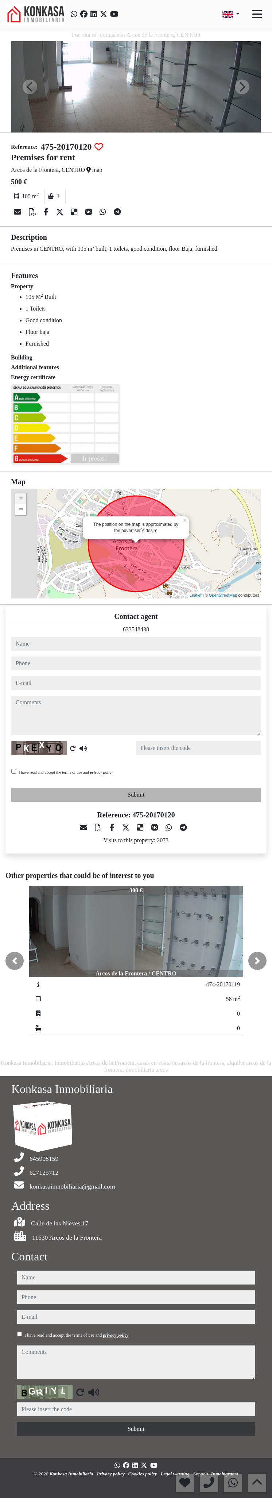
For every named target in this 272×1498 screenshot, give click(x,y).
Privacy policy (111, 1473)
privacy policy (101, 772)
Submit (136, 795)
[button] (14, 961)
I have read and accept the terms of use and (66, 772)
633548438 (136, 629)
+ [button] (21, 498)
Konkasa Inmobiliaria (72, 1473)
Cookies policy (143, 1473)
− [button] (21, 509)
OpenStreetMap (223, 595)
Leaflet (196, 595)
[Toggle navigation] (257, 14)
